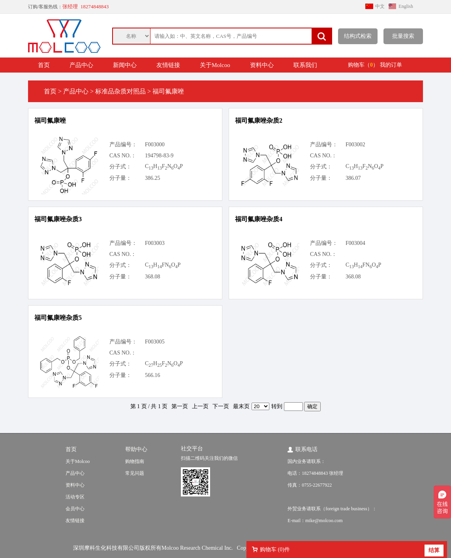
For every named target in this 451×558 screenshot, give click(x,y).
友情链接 (168, 65)
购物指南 (134, 461)
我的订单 (391, 65)
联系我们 (305, 65)
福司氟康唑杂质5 (58, 317)
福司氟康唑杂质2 (258, 120)
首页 (44, 65)
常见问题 (134, 473)
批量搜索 (403, 36)
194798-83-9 (159, 156)
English (405, 6)
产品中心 (81, 65)
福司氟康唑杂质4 (258, 219)
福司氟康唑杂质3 (58, 219)
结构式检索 (358, 36)
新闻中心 (125, 65)
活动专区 (75, 497)
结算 (434, 550)
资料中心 (262, 65)
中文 (380, 6)
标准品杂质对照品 (120, 91)
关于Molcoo (215, 65)
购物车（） (363, 65)
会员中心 (75, 508)
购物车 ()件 (275, 549)
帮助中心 (136, 449)
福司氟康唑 (50, 120)
